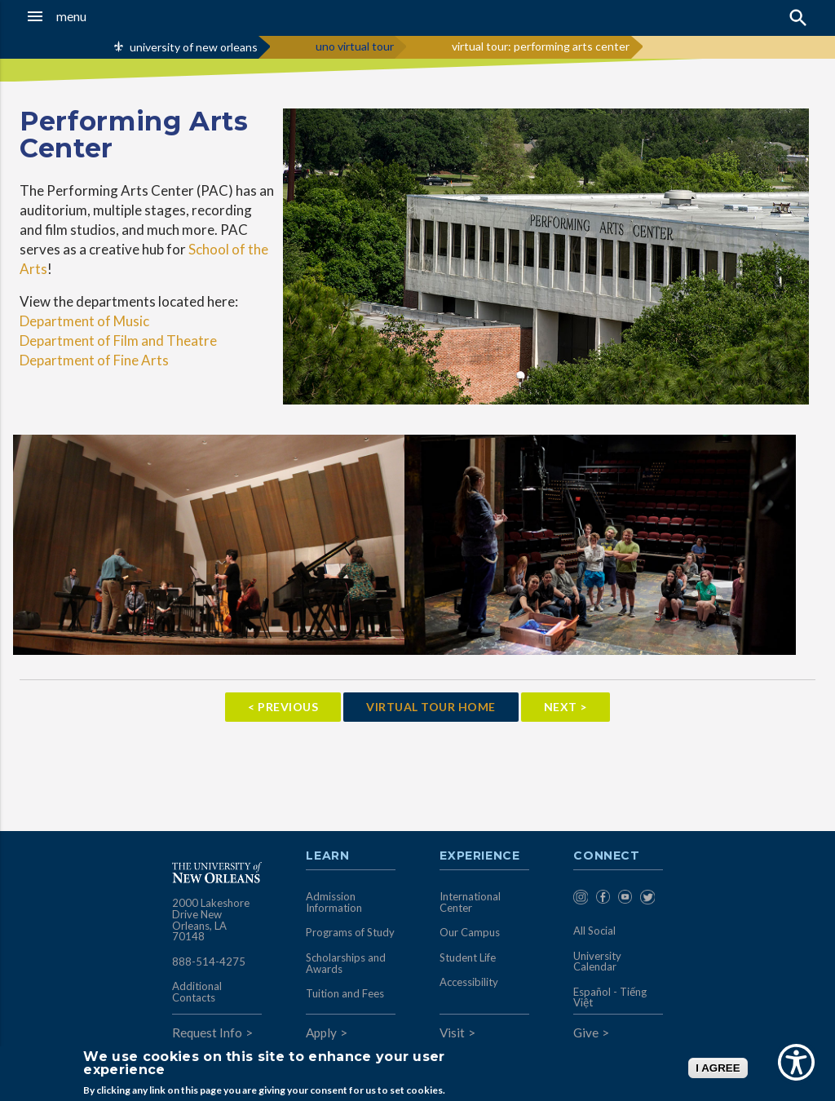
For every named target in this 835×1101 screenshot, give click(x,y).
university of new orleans (194, 47)
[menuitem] (580, 900)
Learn (327, 856)
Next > (565, 707)
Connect (606, 856)
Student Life (468, 957)
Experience (479, 856)
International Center (470, 902)
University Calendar (597, 961)
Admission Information (334, 902)
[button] (81, 16)
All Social (594, 930)
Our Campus (470, 932)
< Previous (283, 707)
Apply (321, 1032)
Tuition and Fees (345, 993)
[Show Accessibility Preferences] (796, 1062)
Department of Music (84, 320)
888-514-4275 (208, 961)
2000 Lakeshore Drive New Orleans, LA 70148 (211, 919)
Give (586, 1032)
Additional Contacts (197, 991)
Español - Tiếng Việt (610, 997)
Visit (452, 1032)
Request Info (207, 1032)
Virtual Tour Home (431, 707)
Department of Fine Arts (94, 360)
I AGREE (718, 1068)
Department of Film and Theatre (118, 340)
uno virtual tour (355, 46)
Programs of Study (350, 932)
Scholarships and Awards (346, 963)
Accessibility (469, 981)
